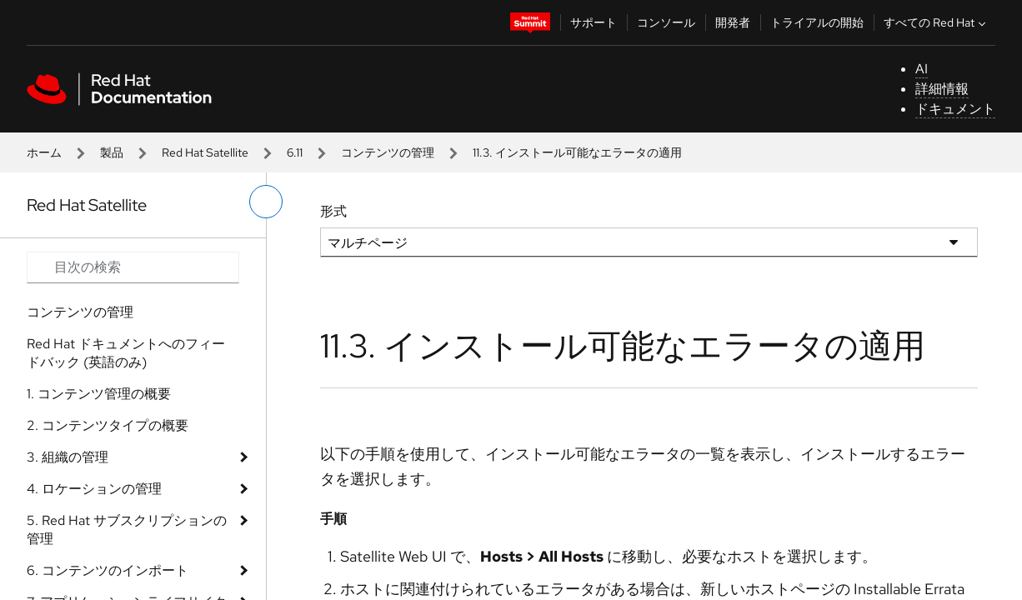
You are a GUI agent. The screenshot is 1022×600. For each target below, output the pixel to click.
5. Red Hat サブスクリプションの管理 (127, 530)
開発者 (732, 22)
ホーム (44, 152)
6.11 (295, 152)
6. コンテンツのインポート (107, 570)
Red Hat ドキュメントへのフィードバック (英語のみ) (126, 353)
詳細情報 (942, 89)
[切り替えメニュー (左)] (266, 201)
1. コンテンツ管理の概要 (99, 393)
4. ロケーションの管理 (94, 489)
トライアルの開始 (817, 22)
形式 (333, 211)
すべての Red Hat (936, 22)
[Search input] (133, 267)
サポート (593, 22)
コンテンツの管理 (387, 152)
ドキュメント (955, 109)
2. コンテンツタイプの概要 (107, 425)
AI (921, 69)
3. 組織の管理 (67, 457)
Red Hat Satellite (205, 152)
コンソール (666, 22)
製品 (111, 152)
